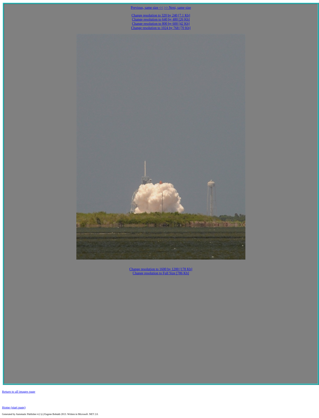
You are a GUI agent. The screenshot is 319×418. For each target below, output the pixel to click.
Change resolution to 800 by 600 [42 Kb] (161, 24)
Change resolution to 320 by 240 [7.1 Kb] (160, 15)
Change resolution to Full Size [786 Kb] (161, 273)
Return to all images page (18, 391)
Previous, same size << (147, 8)
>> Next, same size (177, 8)
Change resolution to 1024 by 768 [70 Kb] (161, 28)
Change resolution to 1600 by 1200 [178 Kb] (160, 269)
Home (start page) (14, 407)
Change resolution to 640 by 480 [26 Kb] (161, 19)
